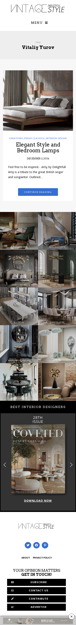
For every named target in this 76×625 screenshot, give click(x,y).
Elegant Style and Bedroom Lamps (38, 147)
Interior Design (56, 138)
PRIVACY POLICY (42, 558)
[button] (71, 464)
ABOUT (25, 558)
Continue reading (38, 192)
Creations (16, 138)
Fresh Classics (34, 138)
